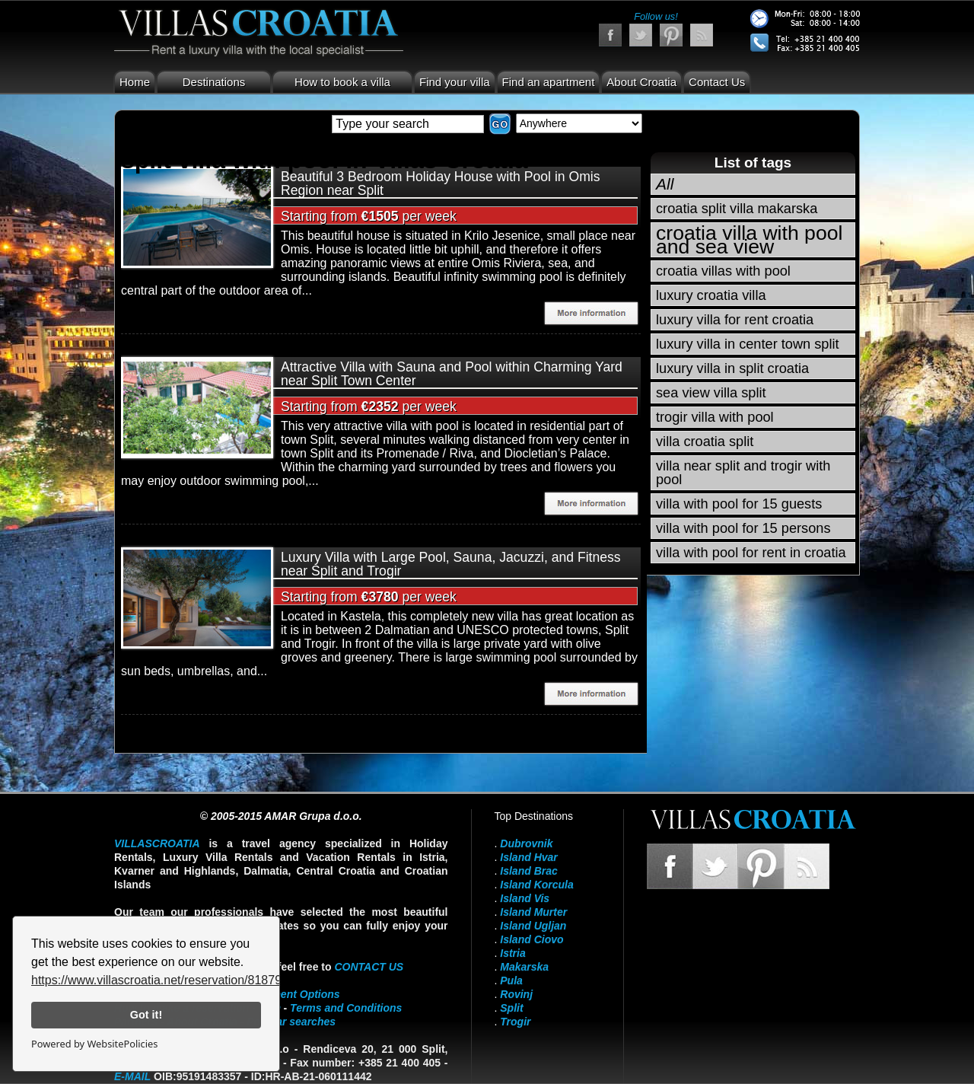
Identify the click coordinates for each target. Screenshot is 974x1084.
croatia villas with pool (723, 271)
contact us (368, 967)
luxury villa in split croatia (732, 368)
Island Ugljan (533, 926)
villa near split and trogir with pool (743, 472)
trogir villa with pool (715, 417)
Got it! (146, 1015)
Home (134, 81)
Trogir (515, 1021)
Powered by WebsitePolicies (94, 1044)
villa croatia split (704, 441)
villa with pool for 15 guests (739, 504)
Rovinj (516, 994)
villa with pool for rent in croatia (751, 552)
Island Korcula (536, 884)
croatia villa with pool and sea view (749, 239)
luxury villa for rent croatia (734, 319)
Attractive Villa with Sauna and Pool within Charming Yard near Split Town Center (451, 373)
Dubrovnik (526, 843)
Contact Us (717, 81)
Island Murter (533, 912)
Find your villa (454, 81)
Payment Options (296, 994)
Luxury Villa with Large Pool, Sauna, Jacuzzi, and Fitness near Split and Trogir (451, 564)
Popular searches (291, 1021)
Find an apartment (548, 81)
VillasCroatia (157, 843)
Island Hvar (528, 857)
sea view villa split (711, 392)
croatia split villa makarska (736, 208)
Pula (511, 980)
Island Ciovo (531, 939)
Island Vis (524, 898)
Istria (512, 953)
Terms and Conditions (346, 1008)
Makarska (524, 967)
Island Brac (528, 871)
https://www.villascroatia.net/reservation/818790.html (173, 980)
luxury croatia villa (711, 295)
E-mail (132, 1076)
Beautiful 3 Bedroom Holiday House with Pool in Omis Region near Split (440, 183)
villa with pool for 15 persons (743, 528)
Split (511, 1008)
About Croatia (641, 81)
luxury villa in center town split (747, 344)
